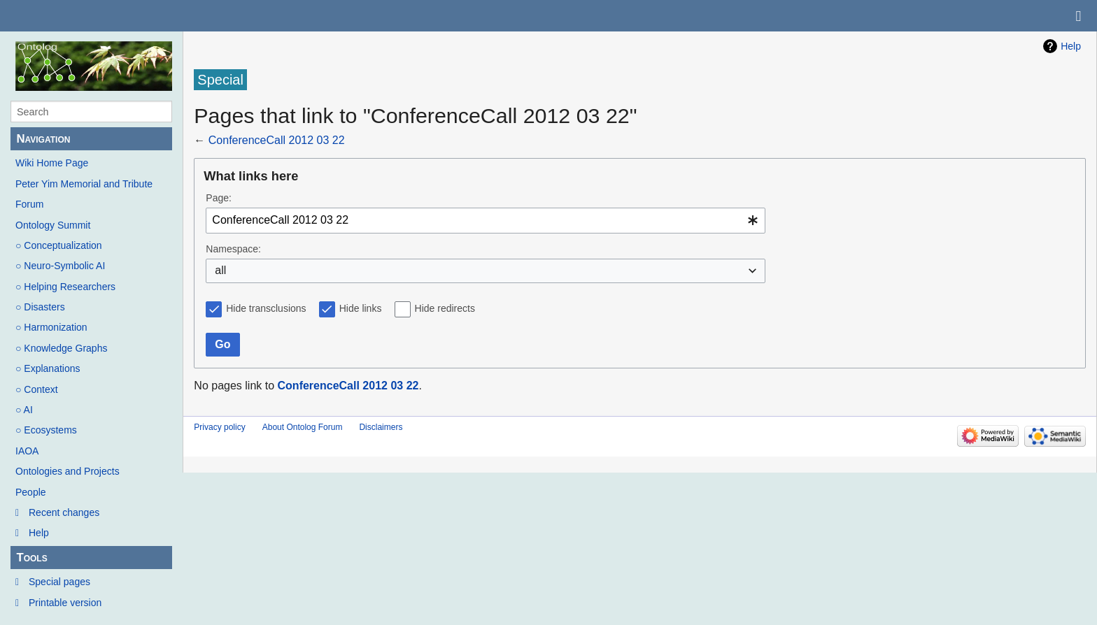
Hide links (360, 308)
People (30, 492)
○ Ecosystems (46, 430)
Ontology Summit (52, 225)
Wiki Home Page (51, 162)
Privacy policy (219, 427)
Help (39, 532)
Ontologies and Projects (67, 471)
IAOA (26, 451)
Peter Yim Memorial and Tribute (84, 183)
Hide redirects (445, 308)
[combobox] (485, 221)
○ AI (24, 409)
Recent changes (64, 512)
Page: (219, 197)
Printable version (65, 602)
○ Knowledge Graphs (61, 348)
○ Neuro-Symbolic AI (60, 265)
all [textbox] (220, 270)
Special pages (59, 581)
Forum (29, 204)
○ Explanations (47, 368)
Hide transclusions (266, 308)
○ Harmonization (51, 327)
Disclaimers (380, 427)
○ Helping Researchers (65, 286)
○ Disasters (40, 306)
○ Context (36, 389)
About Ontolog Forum (302, 427)
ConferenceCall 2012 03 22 (276, 140)
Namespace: (233, 248)
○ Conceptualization (58, 245)
